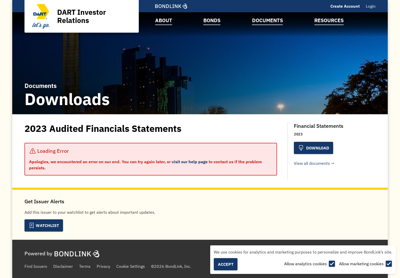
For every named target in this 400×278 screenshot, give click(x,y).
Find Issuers (35, 266)
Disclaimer (63, 266)
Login (371, 6)
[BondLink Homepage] (171, 6)
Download (313, 147)
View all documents (312, 163)
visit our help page (190, 161)
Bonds (211, 20)
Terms (85, 266)
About (163, 20)
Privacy (103, 266)
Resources (329, 20)
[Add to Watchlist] (43, 225)
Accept (225, 264)
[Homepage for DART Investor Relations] (82, 16)
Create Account (345, 6)
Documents (267, 20)
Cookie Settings (130, 266)
